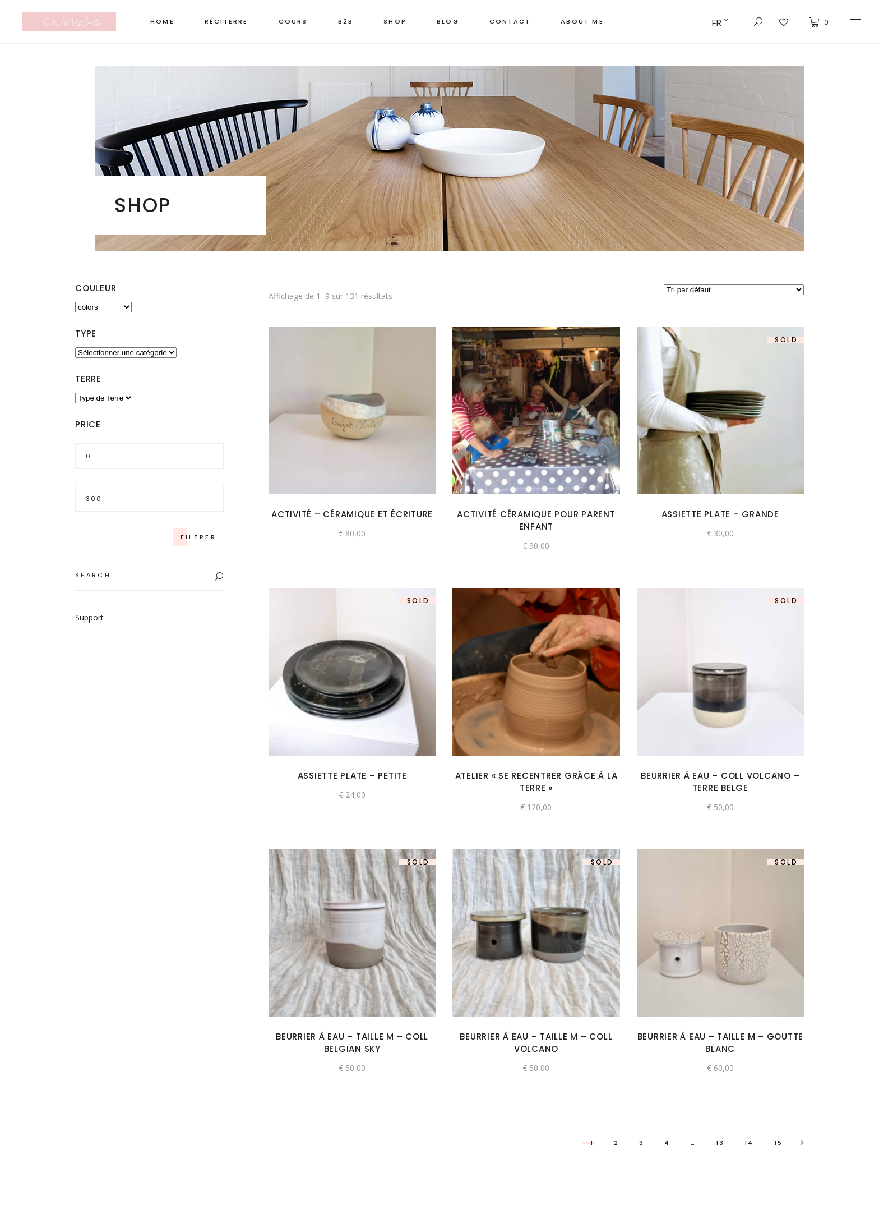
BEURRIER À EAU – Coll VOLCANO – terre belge (720, 782)
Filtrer (198, 536)
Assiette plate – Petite (352, 775)
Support (89, 617)
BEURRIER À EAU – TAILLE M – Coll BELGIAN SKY (352, 1043)
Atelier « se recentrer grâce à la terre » (536, 782)
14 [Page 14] (748, 1142)
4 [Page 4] (667, 1142)
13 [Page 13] (720, 1142)
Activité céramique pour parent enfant (536, 520)
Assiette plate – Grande (720, 514)
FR (716, 23)
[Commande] (734, 289)
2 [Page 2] (616, 1142)
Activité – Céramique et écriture (352, 514)
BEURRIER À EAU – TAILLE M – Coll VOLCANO (536, 1043)
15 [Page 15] (778, 1142)
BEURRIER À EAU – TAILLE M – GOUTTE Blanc (720, 1043)
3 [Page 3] (641, 1142)
